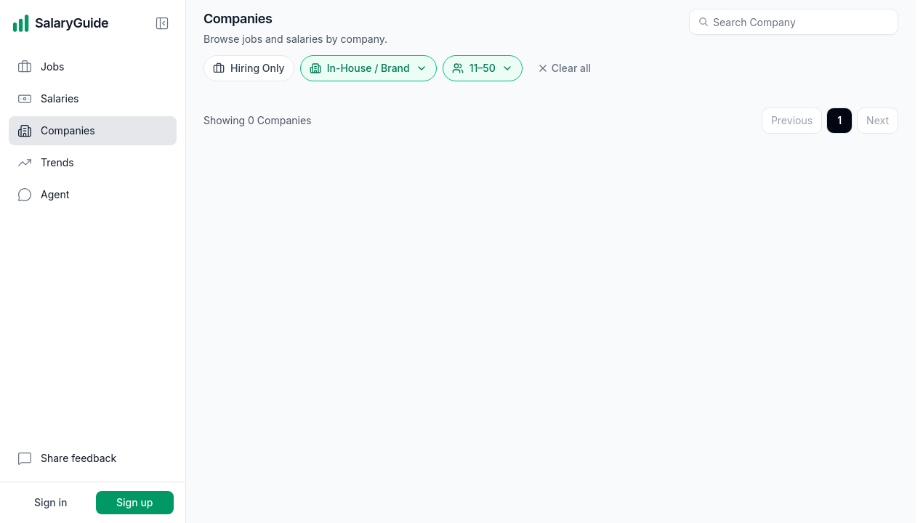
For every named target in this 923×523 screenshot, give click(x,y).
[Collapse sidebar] (162, 23)
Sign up (134, 502)
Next (877, 120)
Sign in (50, 502)
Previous (792, 120)
